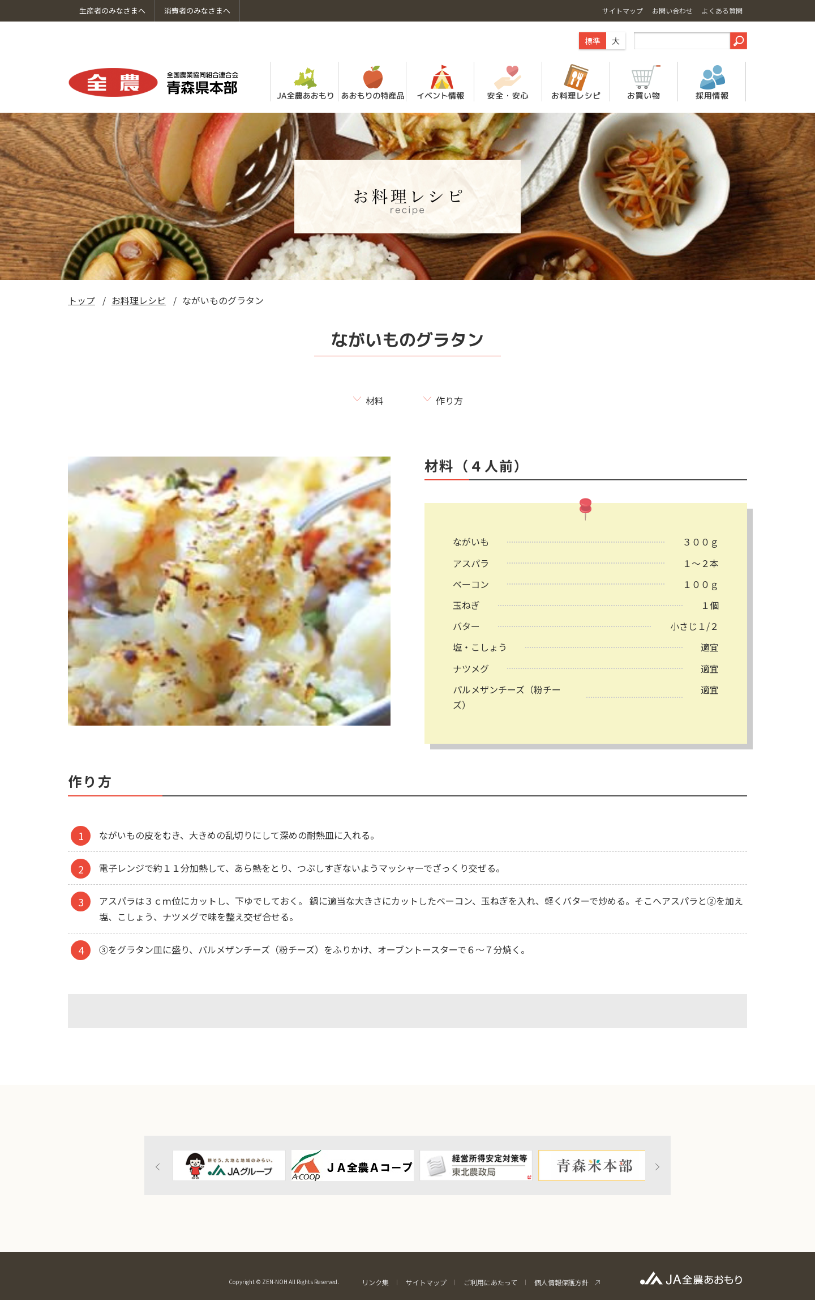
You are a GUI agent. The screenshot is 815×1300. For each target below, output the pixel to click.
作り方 (449, 400)
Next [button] (657, 1167)
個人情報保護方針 (561, 1282)
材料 (375, 400)
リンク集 (375, 1282)
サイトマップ (426, 1282)
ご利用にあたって (490, 1282)
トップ (81, 300)
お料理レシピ (138, 300)
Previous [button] (158, 1167)
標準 (592, 40)
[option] (229, 1165)
